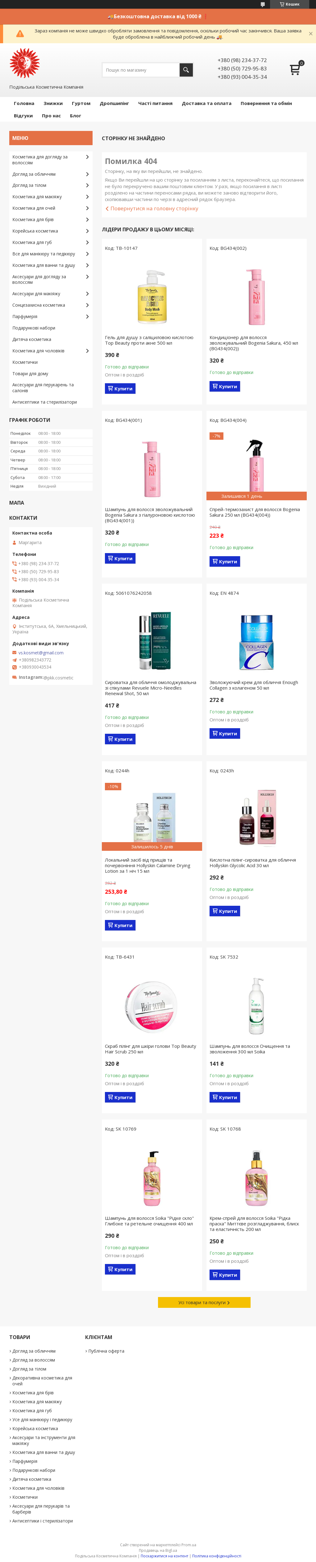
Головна (24, 103)
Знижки (53, 103)
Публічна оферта (106, 1351)
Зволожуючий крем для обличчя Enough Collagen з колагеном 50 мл (254, 685)
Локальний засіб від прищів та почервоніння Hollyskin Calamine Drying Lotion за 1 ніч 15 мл (147, 865)
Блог (75, 115)
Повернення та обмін (266, 103)
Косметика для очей (33, 208)
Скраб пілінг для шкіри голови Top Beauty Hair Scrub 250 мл (150, 1048)
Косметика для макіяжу (37, 196)
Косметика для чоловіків (38, 351)
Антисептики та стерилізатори (44, 402)
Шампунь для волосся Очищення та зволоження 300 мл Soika (250, 1048)
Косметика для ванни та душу (43, 265)
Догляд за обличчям (34, 174)
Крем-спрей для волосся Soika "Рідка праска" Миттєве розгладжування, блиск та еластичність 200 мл (254, 1223)
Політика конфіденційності (216, 1556)
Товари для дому (30, 373)
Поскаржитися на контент (164, 1556)
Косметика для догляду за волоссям (40, 160)
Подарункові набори (33, 328)
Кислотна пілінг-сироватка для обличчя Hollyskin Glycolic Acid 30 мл (253, 862)
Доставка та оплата (206, 103)
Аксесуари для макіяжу (36, 293)
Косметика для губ (32, 242)
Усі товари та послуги (202, 1302)
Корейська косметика (35, 231)
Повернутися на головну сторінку (154, 208)
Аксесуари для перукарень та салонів (43, 387)
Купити (123, 388)
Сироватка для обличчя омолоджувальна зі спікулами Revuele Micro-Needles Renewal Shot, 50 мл (150, 687)
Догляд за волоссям (33, 1360)
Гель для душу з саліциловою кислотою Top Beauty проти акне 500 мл (149, 340)
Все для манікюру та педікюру (43, 254)
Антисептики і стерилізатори (42, 1521)
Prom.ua (188, 1544)
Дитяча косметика (31, 339)
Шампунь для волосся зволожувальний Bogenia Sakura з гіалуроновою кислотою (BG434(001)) (150, 514)
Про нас (51, 115)
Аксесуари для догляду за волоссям (39, 279)
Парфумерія (24, 316)
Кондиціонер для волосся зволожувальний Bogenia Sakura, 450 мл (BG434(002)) (254, 342)
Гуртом (81, 103)
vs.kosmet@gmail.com (41, 653)
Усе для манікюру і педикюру (42, 1419)
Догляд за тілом (29, 185)
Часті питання (155, 103)
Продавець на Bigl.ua (158, 1550)
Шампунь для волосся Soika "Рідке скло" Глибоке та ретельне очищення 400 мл (149, 1220)
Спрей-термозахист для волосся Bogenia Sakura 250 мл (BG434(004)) (255, 512)
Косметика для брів (33, 219)
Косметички (25, 362)
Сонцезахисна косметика (38, 305)
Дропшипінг (114, 103)
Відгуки (23, 115)
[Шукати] (186, 70)
